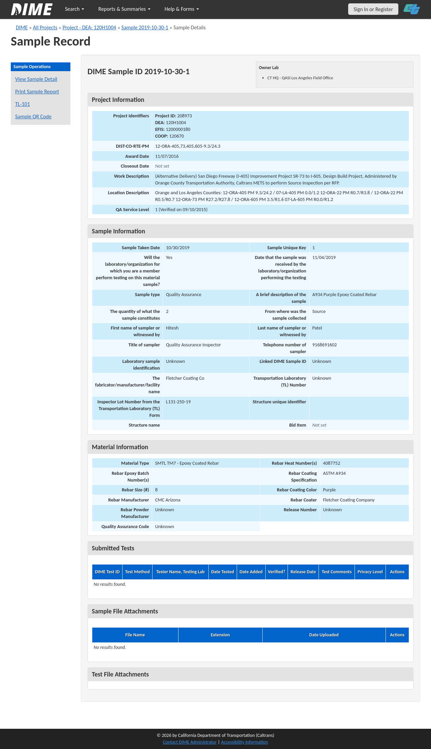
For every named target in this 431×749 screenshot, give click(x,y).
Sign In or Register (373, 9)
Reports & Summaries (124, 9)
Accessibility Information (244, 742)
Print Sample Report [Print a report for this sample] (37, 91)
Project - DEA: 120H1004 (89, 27)
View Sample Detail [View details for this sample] (36, 79)
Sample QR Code (33, 116)
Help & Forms (182, 9)
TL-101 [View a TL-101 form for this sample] (22, 104)
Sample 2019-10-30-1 (145, 27)
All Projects (45, 27)
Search (74, 9)
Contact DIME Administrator (190, 742)
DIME (22, 27)
